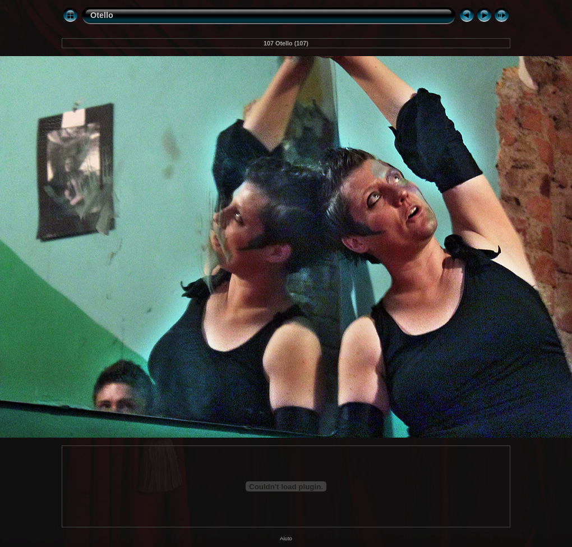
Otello (101, 15)
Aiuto (286, 538)
